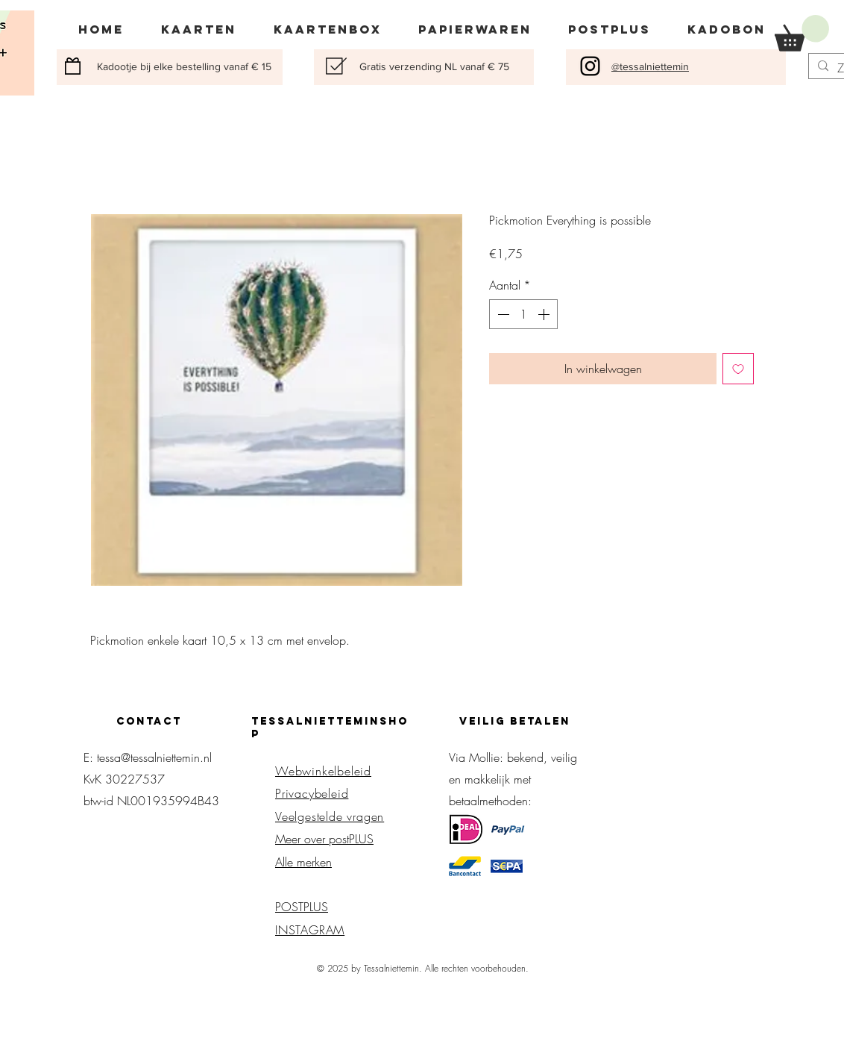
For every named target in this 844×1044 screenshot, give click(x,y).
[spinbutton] (523, 314)
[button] (802, 33)
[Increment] (545, 314)
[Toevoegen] (738, 368)
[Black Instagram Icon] (590, 66)
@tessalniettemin (650, 66)
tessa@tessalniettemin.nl (154, 757)
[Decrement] (501, 314)
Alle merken (303, 862)
